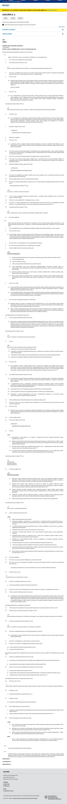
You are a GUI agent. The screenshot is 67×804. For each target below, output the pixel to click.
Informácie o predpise (8, 29)
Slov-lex (18, 1)
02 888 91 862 (6, 784)
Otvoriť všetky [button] (62, 26)
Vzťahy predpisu (7, 34)
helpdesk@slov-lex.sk (8, 790)
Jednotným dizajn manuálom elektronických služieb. (25, 798)
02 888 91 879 (6, 786)
